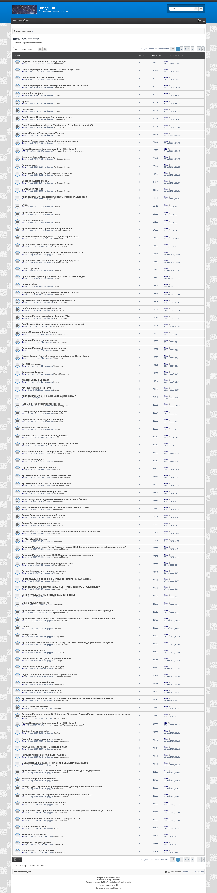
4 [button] (188, 48)
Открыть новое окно (33, 220)
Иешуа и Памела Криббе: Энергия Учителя (44, 747)
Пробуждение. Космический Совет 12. (42, 308)
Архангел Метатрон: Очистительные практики (46, 483)
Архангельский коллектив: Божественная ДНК (46, 475)
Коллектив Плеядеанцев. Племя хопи (41, 690)
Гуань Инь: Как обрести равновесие (41, 404)
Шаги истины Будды (33, 459)
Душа (24, 205)
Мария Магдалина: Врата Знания (39, 332)
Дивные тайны (29, 284)
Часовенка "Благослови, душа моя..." (68, 151)
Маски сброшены (31, 268)
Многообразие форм (33, 93)
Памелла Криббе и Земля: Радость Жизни (44, 755)
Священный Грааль (32, 372)
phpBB (103, 882)
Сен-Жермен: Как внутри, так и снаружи (43, 666)
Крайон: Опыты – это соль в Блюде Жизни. (45, 435)
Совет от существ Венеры (36, 181)
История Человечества (34, 650)
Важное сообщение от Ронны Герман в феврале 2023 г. (51, 818)
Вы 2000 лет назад (31, 364)
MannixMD (116, 880)
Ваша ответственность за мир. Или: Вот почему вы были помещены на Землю (64, 451)
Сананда (57, 270)
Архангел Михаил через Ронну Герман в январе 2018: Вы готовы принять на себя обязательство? (74, 547)
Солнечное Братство (61, 454)
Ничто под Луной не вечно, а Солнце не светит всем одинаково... (56, 579)
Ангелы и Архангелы (61, 350)
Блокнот (57, 95)
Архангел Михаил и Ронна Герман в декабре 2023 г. (49, 396)
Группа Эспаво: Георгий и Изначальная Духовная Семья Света (55, 356)
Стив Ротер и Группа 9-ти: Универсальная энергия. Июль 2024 (55, 85)
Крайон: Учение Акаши (34, 826)
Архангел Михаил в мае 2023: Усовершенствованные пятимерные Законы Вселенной (67, 698)
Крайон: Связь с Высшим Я (36, 380)
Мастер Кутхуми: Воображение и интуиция (44, 412)
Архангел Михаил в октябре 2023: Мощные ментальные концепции (57, 555)
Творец (25, 626)
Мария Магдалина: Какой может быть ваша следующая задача (55, 763)
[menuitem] (26, 21)
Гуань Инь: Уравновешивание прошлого (43, 739)
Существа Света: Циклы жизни (38, 157)
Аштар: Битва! (29, 634)
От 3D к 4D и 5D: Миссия (34, 539)
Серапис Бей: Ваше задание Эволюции (43, 419)
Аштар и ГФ (58, 469)
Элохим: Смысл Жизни (34, 834)
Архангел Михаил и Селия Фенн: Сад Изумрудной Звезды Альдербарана (61, 771)
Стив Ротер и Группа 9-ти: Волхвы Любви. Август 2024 (51, 69)
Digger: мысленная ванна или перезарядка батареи (49, 674)
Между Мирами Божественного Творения (44, 133)
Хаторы (56, 390)
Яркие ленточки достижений (37, 213)
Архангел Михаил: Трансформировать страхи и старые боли (54, 197)
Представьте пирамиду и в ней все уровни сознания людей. (54, 276)
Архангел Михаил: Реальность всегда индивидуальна (51, 260)
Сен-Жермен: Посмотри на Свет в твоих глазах (47, 117)
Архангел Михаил (61, 199)
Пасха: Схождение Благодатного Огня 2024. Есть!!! (49, 149)
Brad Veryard (115, 878)
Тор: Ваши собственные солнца (39, 467)
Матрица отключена (32, 189)
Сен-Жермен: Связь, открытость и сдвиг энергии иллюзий (53, 324)
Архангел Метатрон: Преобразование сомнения (47, 173)
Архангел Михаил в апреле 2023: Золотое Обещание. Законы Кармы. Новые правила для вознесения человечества (76, 715)
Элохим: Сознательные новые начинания (44, 802)
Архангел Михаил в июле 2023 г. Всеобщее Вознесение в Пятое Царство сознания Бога (68, 618)
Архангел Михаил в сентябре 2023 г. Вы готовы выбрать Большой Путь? (61, 587)
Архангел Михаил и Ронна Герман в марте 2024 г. (48, 244)
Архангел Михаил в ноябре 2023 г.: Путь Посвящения (50, 443)
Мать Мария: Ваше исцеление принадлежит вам (47, 563)
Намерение (28, 109)
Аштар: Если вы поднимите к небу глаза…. (44, 515)
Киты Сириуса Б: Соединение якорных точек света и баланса (54, 499)
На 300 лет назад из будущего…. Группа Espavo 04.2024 (51, 236)
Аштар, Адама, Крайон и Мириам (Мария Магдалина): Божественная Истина (62, 786)
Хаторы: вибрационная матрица (39, 778)
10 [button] (199, 48)
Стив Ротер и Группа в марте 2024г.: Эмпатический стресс (52, 252)
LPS (23, 151)
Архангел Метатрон (62, 175)
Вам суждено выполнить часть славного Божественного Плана (56, 507)
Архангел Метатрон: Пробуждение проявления (47, 228)
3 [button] (185, 48)
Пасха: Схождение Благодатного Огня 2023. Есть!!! (49, 723)
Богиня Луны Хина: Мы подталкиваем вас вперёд (48, 595)
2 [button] (181, 48)
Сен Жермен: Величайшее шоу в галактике (44, 491)
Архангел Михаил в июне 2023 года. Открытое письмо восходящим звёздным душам (67, 642)
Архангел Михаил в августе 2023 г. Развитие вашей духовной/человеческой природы (67, 611)
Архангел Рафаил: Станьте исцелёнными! (44, 348)
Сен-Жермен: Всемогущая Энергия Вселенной (46, 658)
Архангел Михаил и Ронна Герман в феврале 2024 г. (49, 300)
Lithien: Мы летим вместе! (36, 603)
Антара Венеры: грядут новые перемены (44, 571)
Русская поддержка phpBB (108, 885)
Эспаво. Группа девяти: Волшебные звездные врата (50, 141)
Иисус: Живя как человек (35, 706)
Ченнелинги (58, 63)
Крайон (56, 382)
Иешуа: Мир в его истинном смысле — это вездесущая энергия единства (61, 531)
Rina (24, 63)
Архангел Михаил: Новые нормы (39, 340)
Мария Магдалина (61, 334)
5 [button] (192, 48)
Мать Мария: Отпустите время (38, 850)
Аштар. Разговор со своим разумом (41, 523)
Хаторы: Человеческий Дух (36, 388)
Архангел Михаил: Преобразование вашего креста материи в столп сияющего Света (67, 810)
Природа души (29, 165)
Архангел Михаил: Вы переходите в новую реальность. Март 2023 (57, 794)
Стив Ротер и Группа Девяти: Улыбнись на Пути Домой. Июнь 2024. (58, 125)
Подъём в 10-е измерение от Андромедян (44, 61)
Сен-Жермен (58, 79)
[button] (172, 49)
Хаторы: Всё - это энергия (36, 427)
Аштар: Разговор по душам (36, 842)
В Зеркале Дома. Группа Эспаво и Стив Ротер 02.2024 (50, 292)
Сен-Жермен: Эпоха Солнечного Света (42, 77)
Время (25, 101)
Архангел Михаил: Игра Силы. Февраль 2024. (46, 316)
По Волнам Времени (62, 159)
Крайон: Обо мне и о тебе (35, 731)
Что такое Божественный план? (39, 682)
